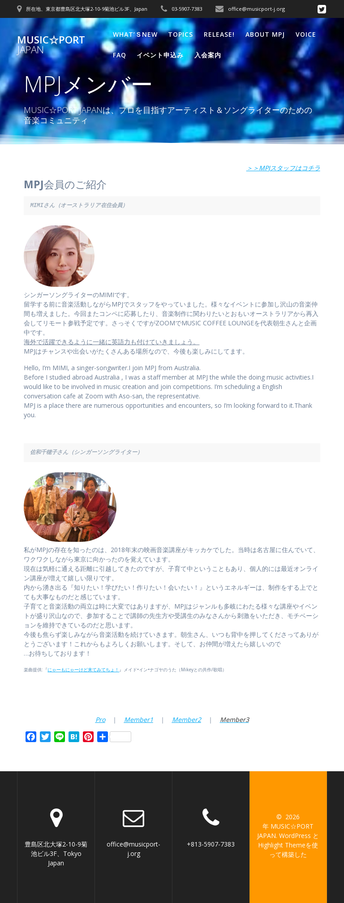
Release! (219, 34)
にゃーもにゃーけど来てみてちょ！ (83, 669)
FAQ (119, 55)
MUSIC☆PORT (51, 45)
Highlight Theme (281, 845)
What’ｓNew (135, 34)
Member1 (138, 719)
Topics (180, 34)
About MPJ (265, 34)
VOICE (306, 34)
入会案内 (207, 55)
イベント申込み (160, 55)
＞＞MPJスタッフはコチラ (283, 168)
